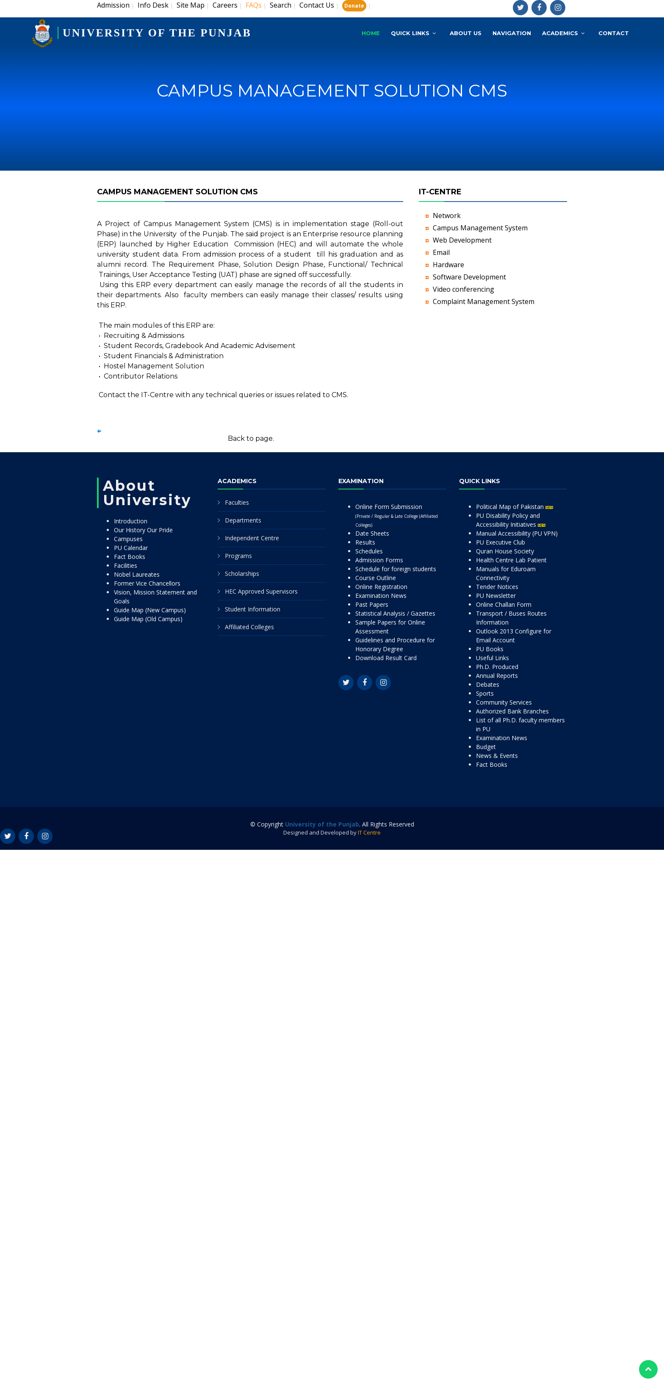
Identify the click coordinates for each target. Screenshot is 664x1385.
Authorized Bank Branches (512, 711)
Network (447, 215)
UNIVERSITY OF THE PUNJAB (157, 33)
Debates (487, 684)
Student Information (252, 609)
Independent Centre (252, 538)
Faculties (237, 502)
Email (441, 252)
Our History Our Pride (143, 530)
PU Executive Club (500, 542)
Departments (243, 520)
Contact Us (316, 5)
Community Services (504, 702)
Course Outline (375, 578)
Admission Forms (379, 560)
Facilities (125, 565)
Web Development (462, 240)
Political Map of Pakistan (514, 507)
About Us (465, 33)
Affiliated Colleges (249, 627)
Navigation (511, 33)
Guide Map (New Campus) (150, 610)
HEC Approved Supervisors (261, 591)
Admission (113, 5)
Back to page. (251, 438)
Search (280, 5)
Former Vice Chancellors (147, 583)
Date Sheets (372, 533)
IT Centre (369, 832)
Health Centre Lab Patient (511, 560)
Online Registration (381, 587)
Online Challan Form (503, 604)
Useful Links (492, 658)
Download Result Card (386, 658)
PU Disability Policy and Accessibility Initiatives (510, 519)
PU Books (490, 649)
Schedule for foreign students (395, 569)
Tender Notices (497, 587)
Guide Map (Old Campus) (148, 619)
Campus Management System (480, 227)
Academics (560, 33)
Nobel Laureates (137, 574)
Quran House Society (505, 551)
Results (365, 542)
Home (371, 33)
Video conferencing (463, 289)
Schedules (369, 551)
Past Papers (371, 604)
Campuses (128, 539)
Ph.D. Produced (497, 667)
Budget (486, 747)
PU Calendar (131, 548)
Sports (485, 693)
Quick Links (410, 33)
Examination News (381, 596)
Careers (225, 5)
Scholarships (242, 573)
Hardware (448, 264)
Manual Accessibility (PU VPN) (517, 533)
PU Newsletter (496, 596)
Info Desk (153, 5)
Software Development (469, 277)
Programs (238, 556)
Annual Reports (497, 676)
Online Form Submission (396, 515)
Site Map (191, 5)
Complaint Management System (483, 301)
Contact (613, 33)
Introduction (130, 521)
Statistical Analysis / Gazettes (395, 613)
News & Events (497, 756)
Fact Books (129, 557)
